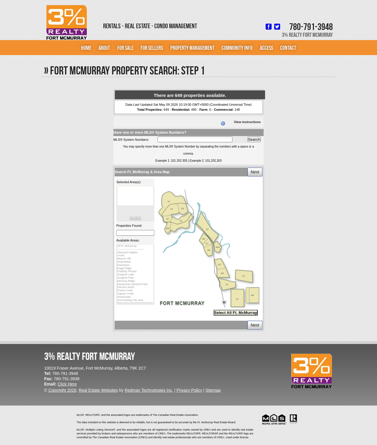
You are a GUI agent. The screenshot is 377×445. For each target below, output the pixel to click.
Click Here (67, 384)
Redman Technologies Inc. (149, 390)
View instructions (247, 122)
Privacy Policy (189, 390)
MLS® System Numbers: (131, 139)
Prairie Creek (135, 290)
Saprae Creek (135, 293)
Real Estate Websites (98, 390)
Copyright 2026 (62, 390)
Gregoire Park (135, 277)
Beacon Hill (135, 258)
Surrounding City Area (135, 300)
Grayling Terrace (135, 271)
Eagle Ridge (135, 268)
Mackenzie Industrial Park (135, 284)
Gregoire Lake (135, 274)
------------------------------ (135, 249)
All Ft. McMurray (135, 246)
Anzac (135, 255)
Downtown (135, 265)
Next (255, 172)
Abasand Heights (135, 252)
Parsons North (135, 287)
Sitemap (213, 390)
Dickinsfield (135, 262)
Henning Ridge (135, 281)
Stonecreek (135, 297)
